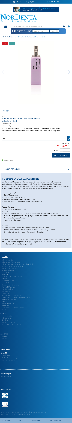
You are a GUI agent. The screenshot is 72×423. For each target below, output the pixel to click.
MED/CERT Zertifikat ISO (5, 395)
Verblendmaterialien (8, 304)
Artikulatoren (6, 291)
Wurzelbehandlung (8, 281)
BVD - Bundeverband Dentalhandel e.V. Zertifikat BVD (5, 404)
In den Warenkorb (61, 155)
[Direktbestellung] (62, 31)
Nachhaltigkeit (55, 421)
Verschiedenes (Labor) (9, 310)
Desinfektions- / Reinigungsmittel (12, 266)
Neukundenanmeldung (9, 358)
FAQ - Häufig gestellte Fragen (11, 324)
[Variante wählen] (36, 138)
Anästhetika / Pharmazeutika (11, 262)
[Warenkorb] (68, 26)
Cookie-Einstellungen (9, 322)
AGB (21, 421)
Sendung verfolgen (7, 376)
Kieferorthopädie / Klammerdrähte (13, 308)
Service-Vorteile (7, 316)
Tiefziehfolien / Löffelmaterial (11, 295)
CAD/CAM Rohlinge (8, 287)
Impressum (6, 421)
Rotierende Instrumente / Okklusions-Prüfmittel (17, 264)
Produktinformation (11, 169)
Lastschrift (5, 341)
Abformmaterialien (8, 260)
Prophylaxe (5, 272)
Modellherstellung (7, 289)
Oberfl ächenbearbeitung (10, 299)
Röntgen (4, 279)
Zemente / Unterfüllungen (10, 283)
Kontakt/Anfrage (7, 356)
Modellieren (5, 293)
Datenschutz (36, 421)
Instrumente (5, 274)
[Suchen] (64, 26)
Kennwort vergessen (8, 360)
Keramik (4, 301)
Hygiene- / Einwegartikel (10, 268)
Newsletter (5, 320)
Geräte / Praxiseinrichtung (10, 285)
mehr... (4, 133)
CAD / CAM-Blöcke (9, 37)
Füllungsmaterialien (8, 270)
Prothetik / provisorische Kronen (12, 276)
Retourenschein (7, 318)
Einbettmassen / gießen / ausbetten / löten (16, 297)
